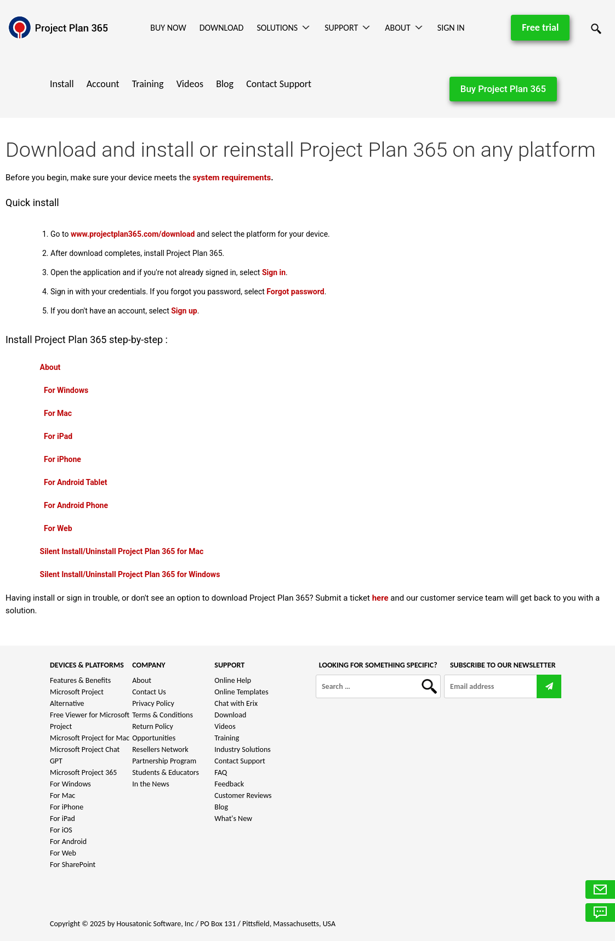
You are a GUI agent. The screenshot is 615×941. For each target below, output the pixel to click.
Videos (189, 84)
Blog (225, 84)
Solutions (277, 27)
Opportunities (153, 738)
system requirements (231, 178)
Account (103, 84)
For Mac (62, 795)
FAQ (220, 772)
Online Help (232, 680)
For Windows (70, 784)
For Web (63, 853)
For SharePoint (72, 864)
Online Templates (241, 692)
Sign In (451, 27)
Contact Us (149, 692)
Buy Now (168, 27)
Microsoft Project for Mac (89, 738)
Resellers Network (160, 749)
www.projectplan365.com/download (133, 234)
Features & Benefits (80, 680)
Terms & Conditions (162, 715)
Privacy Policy (153, 703)
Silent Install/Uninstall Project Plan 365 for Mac (122, 551)
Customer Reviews (242, 795)
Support (341, 27)
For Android (68, 841)
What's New (233, 818)
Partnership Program (164, 761)
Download (222, 27)
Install (62, 84)
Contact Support (278, 84)
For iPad (62, 818)
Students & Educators (165, 772)
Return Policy (152, 726)
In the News (150, 784)
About (398, 27)
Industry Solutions (242, 749)
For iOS (61, 830)
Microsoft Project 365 (83, 772)
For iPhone (66, 807)
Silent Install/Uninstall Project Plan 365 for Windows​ (130, 574)
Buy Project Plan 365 (503, 88)
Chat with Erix (236, 703)
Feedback (229, 784)
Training (148, 84)
